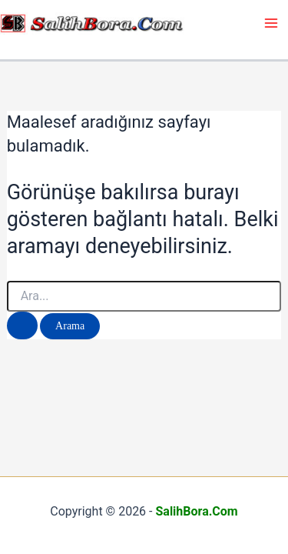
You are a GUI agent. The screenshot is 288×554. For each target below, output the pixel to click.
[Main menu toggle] (271, 23)
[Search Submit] (22, 325)
